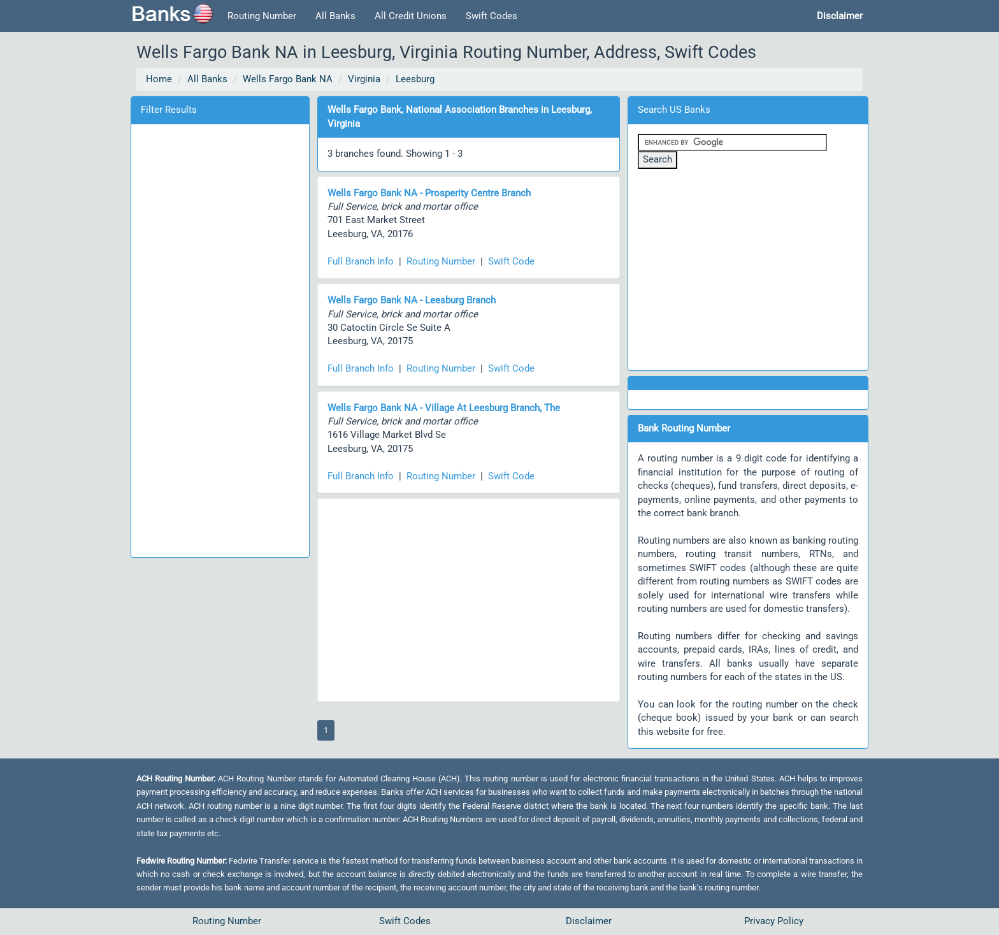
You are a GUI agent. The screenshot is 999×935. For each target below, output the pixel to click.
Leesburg (415, 79)
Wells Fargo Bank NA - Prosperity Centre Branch (429, 193)
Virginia (364, 79)
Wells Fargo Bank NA (288, 79)
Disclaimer (589, 921)
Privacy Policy (773, 921)
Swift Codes (491, 16)
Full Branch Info (360, 261)
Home (159, 79)
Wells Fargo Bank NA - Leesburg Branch (411, 300)
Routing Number (261, 16)
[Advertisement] (220, 338)
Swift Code (511, 261)
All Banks (335, 16)
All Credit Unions (411, 16)
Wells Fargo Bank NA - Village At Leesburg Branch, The (443, 408)
